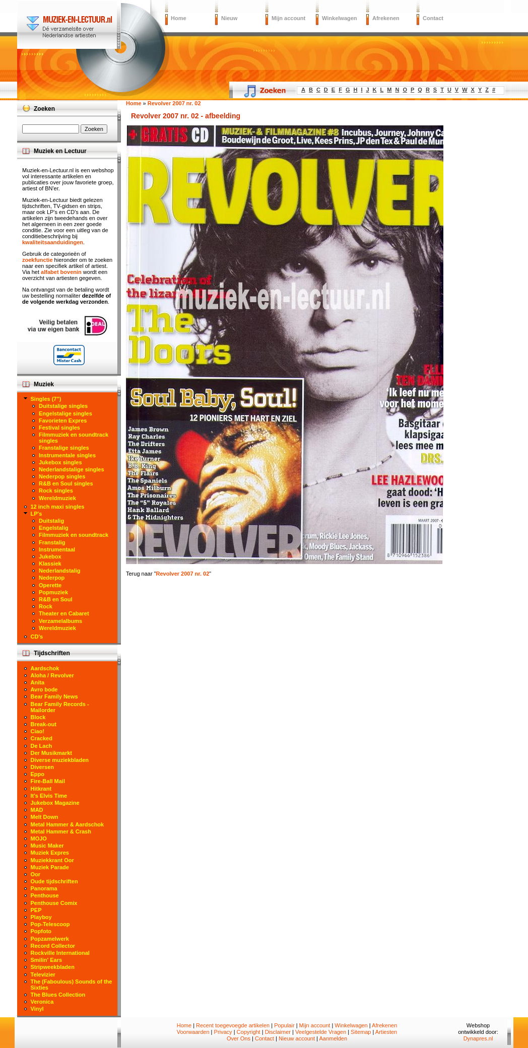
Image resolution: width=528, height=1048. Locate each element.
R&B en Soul (56, 599)
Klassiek (50, 564)
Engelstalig (54, 528)
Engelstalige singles (65, 413)
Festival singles (59, 428)
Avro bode (44, 689)
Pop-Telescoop (50, 924)
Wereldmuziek (57, 498)
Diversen (42, 767)
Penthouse (45, 895)
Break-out (43, 724)
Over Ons (238, 1038)
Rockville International (60, 953)
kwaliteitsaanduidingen (52, 242)
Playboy (41, 917)
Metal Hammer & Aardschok (67, 824)
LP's (36, 514)
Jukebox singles (60, 462)
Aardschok (45, 668)
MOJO (39, 838)
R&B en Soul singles (66, 483)
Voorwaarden (193, 1032)
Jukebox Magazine (55, 803)
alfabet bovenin (61, 272)
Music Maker (47, 846)
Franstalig (52, 542)
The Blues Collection (58, 995)
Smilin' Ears (46, 960)
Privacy (223, 1032)
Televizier (43, 974)
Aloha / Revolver (52, 675)
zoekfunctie (37, 260)
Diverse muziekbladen (60, 760)
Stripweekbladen (53, 967)
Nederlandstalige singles (71, 469)
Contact (433, 18)
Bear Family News (54, 696)
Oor (36, 874)
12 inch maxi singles (58, 507)
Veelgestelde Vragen (320, 1032)
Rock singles (56, 490)
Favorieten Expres (63, 420)
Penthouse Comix (54, 903)
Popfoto (41, 931)
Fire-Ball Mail (48, 781)
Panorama (44, 888)
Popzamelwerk (50, 939)
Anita (38, 682)
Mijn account (288, 18)
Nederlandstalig (60, 571)
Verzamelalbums (60, 621)
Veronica (42, 1002)
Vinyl (37, 1009)
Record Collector (53, 946)
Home (178, 18)
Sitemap (361, 1032)
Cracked (41, 738)
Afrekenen (386, 18)
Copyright (248, 1032)
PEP (36, 910)
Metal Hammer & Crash (61, 831)
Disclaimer (278, 1032)
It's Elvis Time (49, 796)
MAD (37, 810)
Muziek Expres (50, 853)
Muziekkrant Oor (52, 860)
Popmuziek (53, 592)
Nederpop (51, 578)
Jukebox (50, 556)
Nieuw (229, 18)
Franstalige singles (64, 448)
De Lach (41, 746)
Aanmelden (333, 1038)
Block (38, 717)
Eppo (38, 774)
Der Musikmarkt (52, 753)
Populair (284, 1025)
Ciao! (38, 731)
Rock (45, 606)
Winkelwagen (339, 18)
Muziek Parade (50, 867)
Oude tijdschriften (54, 881)
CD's (37, 637)
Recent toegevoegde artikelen (233, 1025)
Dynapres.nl (478, 1038)
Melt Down (44, 817)
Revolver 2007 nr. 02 (183, 574)
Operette (50, 585)
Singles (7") (46, 399)
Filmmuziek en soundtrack (73, 535)
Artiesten (386, 1032)
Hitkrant (41, 789)
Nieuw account (297, 1038)
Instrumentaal (57, 549)
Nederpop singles (62, 476)
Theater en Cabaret (64, 613)
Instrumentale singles (67, 455)
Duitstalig (51, 521)
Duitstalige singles (63, 406)
